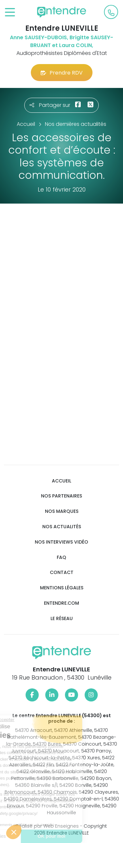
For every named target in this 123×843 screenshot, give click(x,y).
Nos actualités (61, 527)
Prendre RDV (62, 72)
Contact (61, 572)
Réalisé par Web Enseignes (47, 826)
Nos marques (61, 511)
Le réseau (62, 618)
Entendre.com (61, 603)
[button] (14, 832)
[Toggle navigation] (10, 12)
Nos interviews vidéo (61, 542)
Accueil (61, 481)
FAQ (61, 557)
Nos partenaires (61, 496)
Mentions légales (61, 588)
